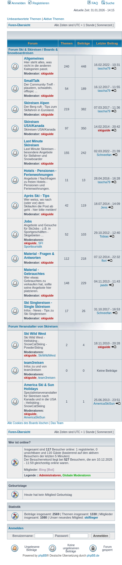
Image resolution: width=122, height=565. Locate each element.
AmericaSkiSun (34, 417)
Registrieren (38, 3)
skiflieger (91, 517)
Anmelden (17, 3)
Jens (104, 207)
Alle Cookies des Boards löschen (27, 423)
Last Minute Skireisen (33, 143)
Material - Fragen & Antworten (39, 256)
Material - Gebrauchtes (34, 272)
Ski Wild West (35, 334)
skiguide (47, 73)
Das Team (57, 423)
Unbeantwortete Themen (24, 19)
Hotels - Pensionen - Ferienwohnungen (40, 173)
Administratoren (50, 475)
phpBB (42, 555)
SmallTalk (31, 81)
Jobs (28, 221)
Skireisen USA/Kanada (34, 124)
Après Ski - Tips (36, 196)
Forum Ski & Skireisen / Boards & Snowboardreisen (32, 51)
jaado (104, 285)
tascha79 (104, 68)
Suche (107, 3)
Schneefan (104, 154)
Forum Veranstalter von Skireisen (33, 326)
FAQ (92, 3)
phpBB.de (93, 555)
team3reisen (34, 363)
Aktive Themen (53, 19)
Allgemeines (34, 58)
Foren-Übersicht (19, 25)
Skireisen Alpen (36, 103)
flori (104, 260)
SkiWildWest (47, 355)
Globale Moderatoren (77, 475)
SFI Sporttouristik (33, 244)
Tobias (104, 236)
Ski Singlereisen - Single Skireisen (38, 305)
